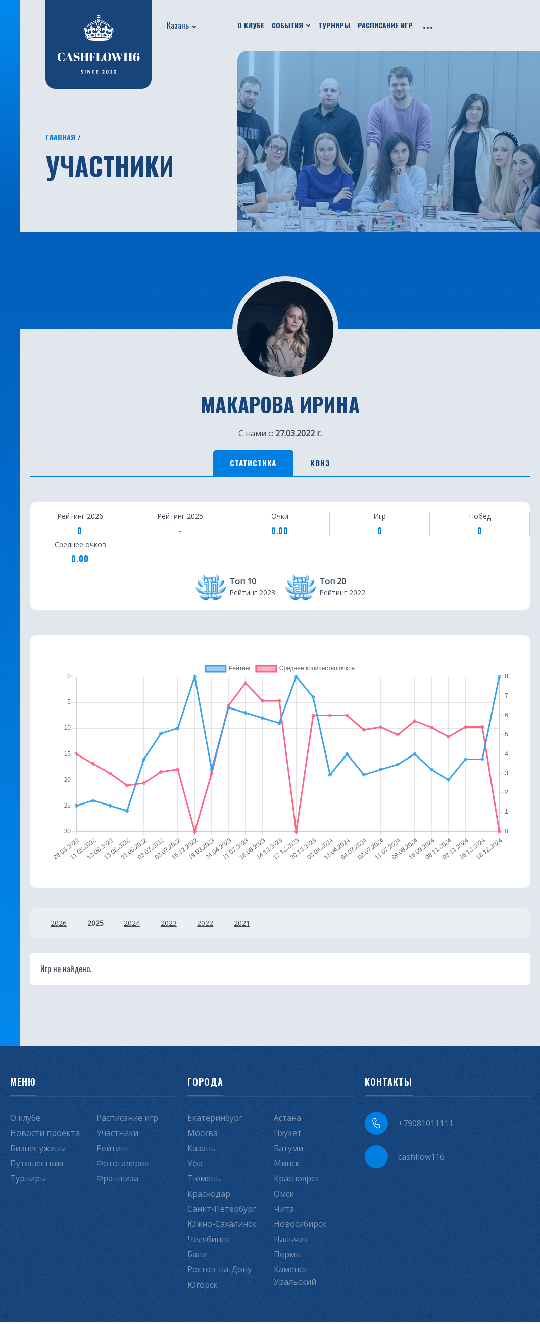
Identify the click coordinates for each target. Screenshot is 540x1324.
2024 (136, 924)
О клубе (250, 25)
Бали (197, 1255)
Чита (284, 1210)
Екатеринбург (214, 1119)
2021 (253, 924)
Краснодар (208, 1195)
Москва (202, 1134)
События (287, 25)
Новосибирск (300, 1225)
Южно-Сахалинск (221, 1225)
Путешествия (36, 1164)
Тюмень (204, 1180)
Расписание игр (385, 25)
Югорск (202, 1286)
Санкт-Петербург (221, 1210)
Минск (287, 1164)
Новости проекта (45, 1134)
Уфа (195, 1164)
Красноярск (296, 1180)
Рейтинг (112, 1149)
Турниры (334, 25)
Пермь (287, 1255)
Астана (287, 1119)
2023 (175, 924)
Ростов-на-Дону (219, 1270)
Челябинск (208, 1240)
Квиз (325, 464)
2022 (214, 924)
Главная (60, 137)
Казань (178, 25)
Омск (284, 1195)
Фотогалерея (122, 1164)
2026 (59, 924)
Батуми (288, 1149)
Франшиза (117, 1180)
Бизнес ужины (38, 1149)
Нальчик (291, 1240)
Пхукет (288, 1134)
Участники (117, 1134)
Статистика (249, 464)
